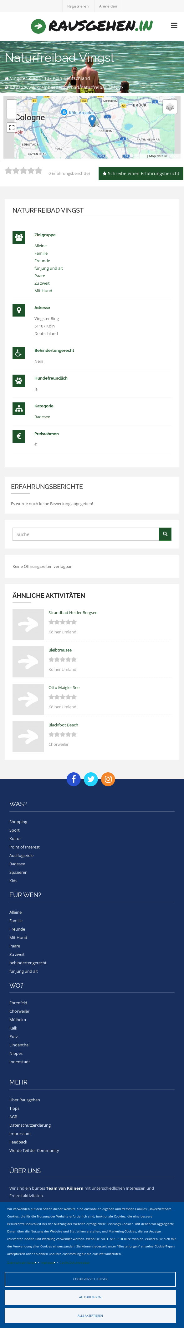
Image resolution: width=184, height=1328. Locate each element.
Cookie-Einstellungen (90, 1279)
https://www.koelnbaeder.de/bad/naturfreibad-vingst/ (66, 87)
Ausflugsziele (21, 855)
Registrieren (78, 5)
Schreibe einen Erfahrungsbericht (141, 173)
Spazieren (18, 872)
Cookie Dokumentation (75, 1262)
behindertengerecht (28, 963)
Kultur (15, 838)
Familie (41, 253)
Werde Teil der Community (34, 1150)
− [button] (12, 114)
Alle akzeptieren (90, 1315)
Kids (13, 880)
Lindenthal (19, 1045)
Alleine (40, 245)
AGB (13, 1116)
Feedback (18, 1142)
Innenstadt (19, 1062)
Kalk (13, 1028)
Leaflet (141, 156)
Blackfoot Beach (63, 725)
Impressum (48, 1262)
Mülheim (17, 1019)
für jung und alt (48, 268)
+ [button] (12, 104)
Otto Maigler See (64, 687)
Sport (14, 830)
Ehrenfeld (18, 1003)
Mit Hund (43, 290)
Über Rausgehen (24, 1100)
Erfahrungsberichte (47, 486)
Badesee (42, 417)
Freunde (42, 260)
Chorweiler (19, 1011)
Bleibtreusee (60, 650)
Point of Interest (24, 847)
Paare (39, 275)
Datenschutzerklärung (22, 1262)
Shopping (18, 821)
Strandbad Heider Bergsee (73, 612)
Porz (13, 1036)
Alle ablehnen (90, 1297)
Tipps (14, 1108)
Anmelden (108, 5)
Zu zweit (42, 283)
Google (173, 156)
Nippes (16, 1053)
